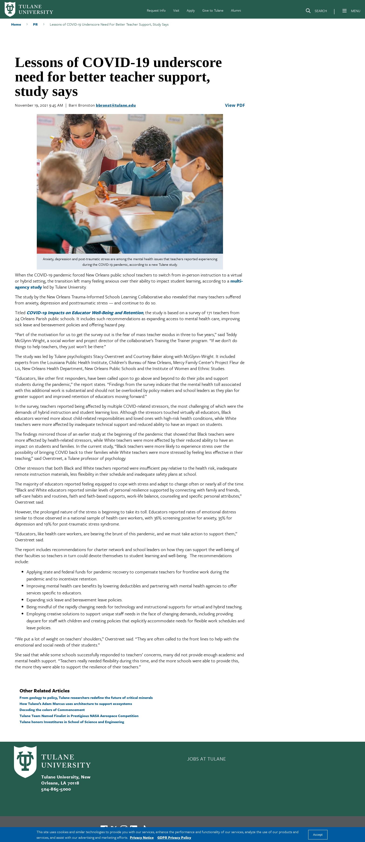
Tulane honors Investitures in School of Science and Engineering (72, 721)
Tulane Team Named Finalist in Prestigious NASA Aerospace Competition (79, 715)
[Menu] (344, 10)
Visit (176, 10)
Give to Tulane (212, 10)
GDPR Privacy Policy (174, 837)
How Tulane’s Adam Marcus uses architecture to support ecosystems (76, 703)
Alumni (236, 10)
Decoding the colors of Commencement (52, 709)
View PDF (235, 105)
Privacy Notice (142, 837)
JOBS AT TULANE (206, 758)
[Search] (316, 11)
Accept (318, 834)
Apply (191, 10)
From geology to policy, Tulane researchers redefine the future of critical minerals (86, 697)
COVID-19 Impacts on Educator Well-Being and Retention (85, 312)
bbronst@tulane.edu (116, 105)
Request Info (156, 10)
